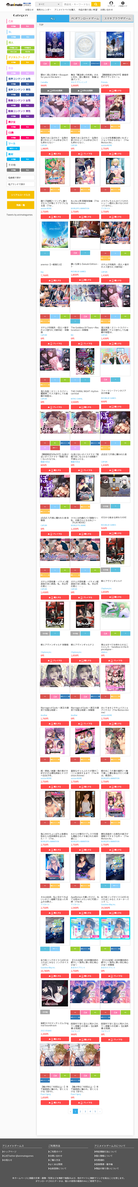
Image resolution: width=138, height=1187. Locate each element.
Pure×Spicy (46, 1094)
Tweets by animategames (19, 214)
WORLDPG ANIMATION (80, 208)
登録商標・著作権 (103, 1164)
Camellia (44, 82)
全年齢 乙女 (13, 48)
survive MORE (106, 145)
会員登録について (57, 1168)
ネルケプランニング (79, 82)
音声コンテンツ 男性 (19, 89)
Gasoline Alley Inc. (108, 904)
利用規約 (99, 1159)
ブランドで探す (16, 184)
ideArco (104, 652)
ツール (11, 143)
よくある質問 (55, 1164)
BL (10, 32)
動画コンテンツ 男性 (19, 111)
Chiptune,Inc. (106, 588)
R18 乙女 (14, 51)
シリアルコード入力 (20, 194)
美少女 (11, 122)
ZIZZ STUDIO (46, 1030)
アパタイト (105, 208)
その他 (11, 165)
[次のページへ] (100, 1111)
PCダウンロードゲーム (85, 18)
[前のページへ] (70, 1111)
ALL (53, 18)
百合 (10, 68)
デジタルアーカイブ (19, 57)
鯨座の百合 (45, 461)
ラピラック (75, 1031)
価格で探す (14, 177)
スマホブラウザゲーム (117, 18)
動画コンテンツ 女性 (19, 100)
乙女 (10, 21)
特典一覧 (20, 205)
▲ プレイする (85, 153)
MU (72, 335)
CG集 (11, 132)
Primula (104, 82)
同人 (11, 42)
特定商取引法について (105, 1151)
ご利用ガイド (55, 1151)
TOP (41, 24)
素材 (10, 154)
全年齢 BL (27, 48)
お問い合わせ (55, 1155)
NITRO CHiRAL (77, 398)
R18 (27, 26)
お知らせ (7, 1159)
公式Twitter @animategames (18, 1155)
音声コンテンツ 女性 (19, 79)
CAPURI (44, 145)
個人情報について (103, 1155)
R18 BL (27, 51)
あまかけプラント (78, 967)
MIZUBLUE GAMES (78, 271)
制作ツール (13, 148)
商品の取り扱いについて (106, 1168)
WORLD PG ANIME (78, 525)
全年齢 (13, 26)
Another (44, 715)
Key (42, 272)
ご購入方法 (54, 1159)
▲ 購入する (115, 90)
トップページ (9, 1151)
